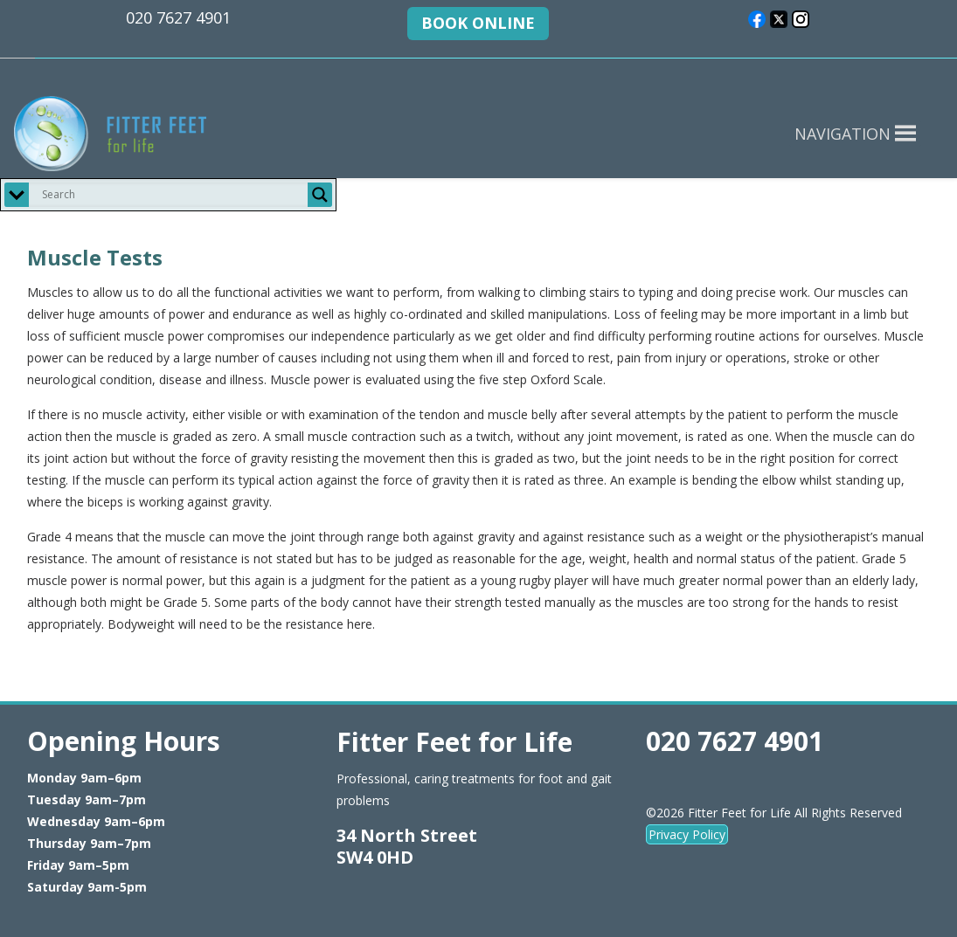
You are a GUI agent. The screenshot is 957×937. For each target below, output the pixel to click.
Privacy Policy (686, 834)
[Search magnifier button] (320, 195)
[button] (842, 134)
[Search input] (172, 195)
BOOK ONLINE (478, 22)
